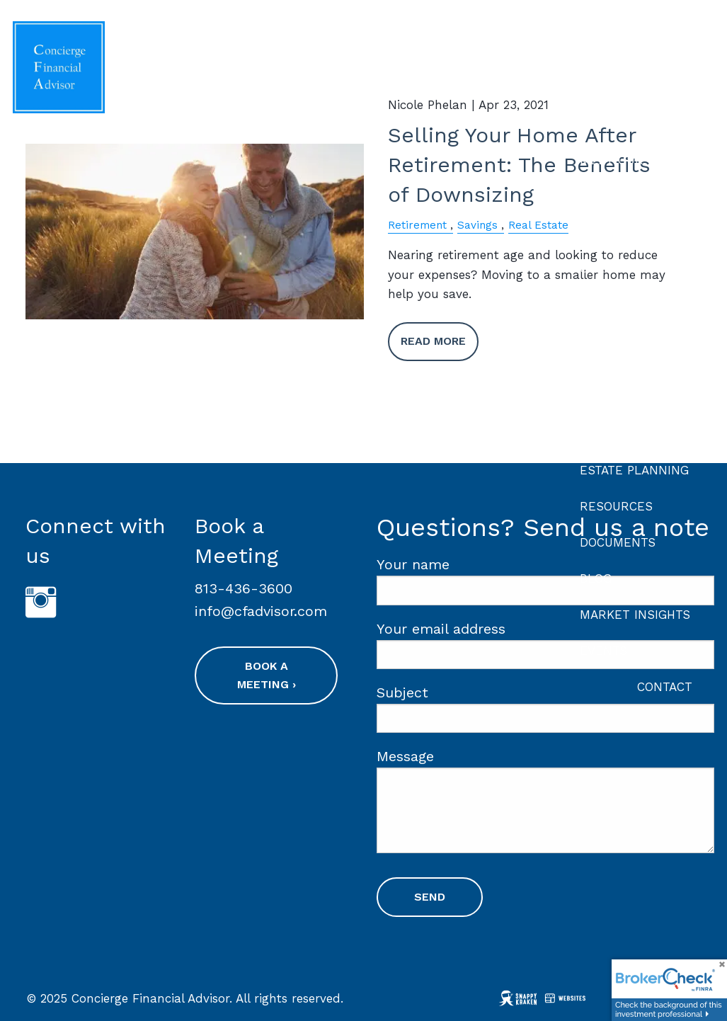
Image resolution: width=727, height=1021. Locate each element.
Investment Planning (619, 369)
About (600, 88)
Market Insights (635, 615)
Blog (596, 578)
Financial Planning (611, 314)
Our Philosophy (631, 232)
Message (477, 756)
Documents (618, 542)
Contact (664, 687)
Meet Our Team (631, 160)
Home (674, 49)
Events (603, 651)
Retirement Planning (619, 424)
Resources (616, 506)
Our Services (624, 268)
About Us (610, 124)
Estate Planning (634, 470)
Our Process (622, 196)
